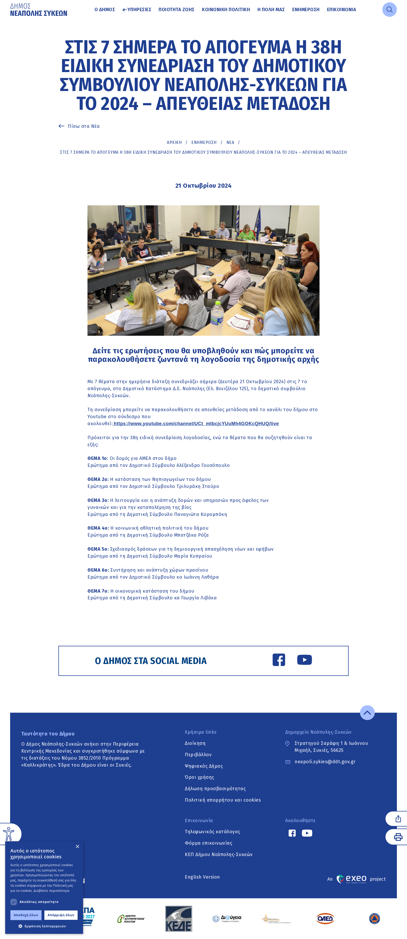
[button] (44, 926)
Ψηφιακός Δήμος (204, 766)
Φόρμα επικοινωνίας (208, 843)
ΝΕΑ (230, 142)
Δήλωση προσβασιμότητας (215, 789)
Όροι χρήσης (199, 777)
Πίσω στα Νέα (84, 126)
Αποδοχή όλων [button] (26, 915)
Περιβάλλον (198, 755)
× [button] (77, 847)
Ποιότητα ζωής (177, 9)
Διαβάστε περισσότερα (52, 890)
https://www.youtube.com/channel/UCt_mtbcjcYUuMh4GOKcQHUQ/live (196, 423)
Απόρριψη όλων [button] (61, 915)
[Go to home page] (39, 9)
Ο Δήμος (104, 9)
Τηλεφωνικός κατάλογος (212, 832)
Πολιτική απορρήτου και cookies (223, 800)
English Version (202, 877)
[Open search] (389, 9)
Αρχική (174, 142)
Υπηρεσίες (137, 9)
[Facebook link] (279, 661)
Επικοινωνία (341, 9)
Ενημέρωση (306, 9)
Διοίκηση (195, 743)
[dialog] (44, 887)
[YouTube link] (304, 660)
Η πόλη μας (271, 9)
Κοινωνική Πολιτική (226, 9)
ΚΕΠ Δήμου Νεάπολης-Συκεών (219, 855)
